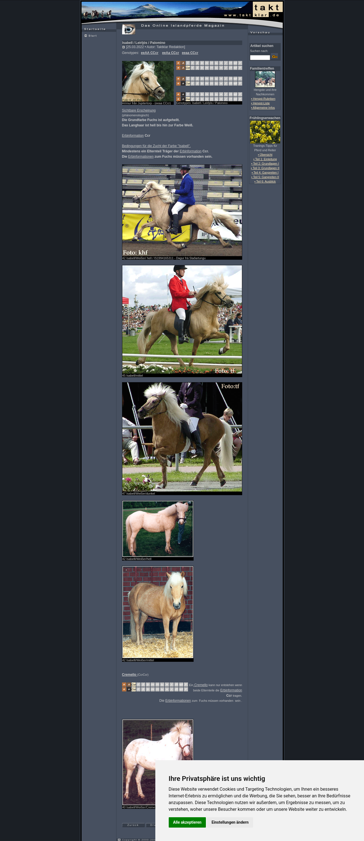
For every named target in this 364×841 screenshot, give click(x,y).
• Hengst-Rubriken (263, 98)
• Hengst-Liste (260, 103)
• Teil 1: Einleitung (265, 159)
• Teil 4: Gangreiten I (265, 172)
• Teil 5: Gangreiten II (265, 177)
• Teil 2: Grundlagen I (265, 163)
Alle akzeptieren (187, 822)
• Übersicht (265, 154)
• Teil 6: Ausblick (265, 181)
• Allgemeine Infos (263, 107)
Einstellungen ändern (230, 822)
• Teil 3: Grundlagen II (265, 168)
